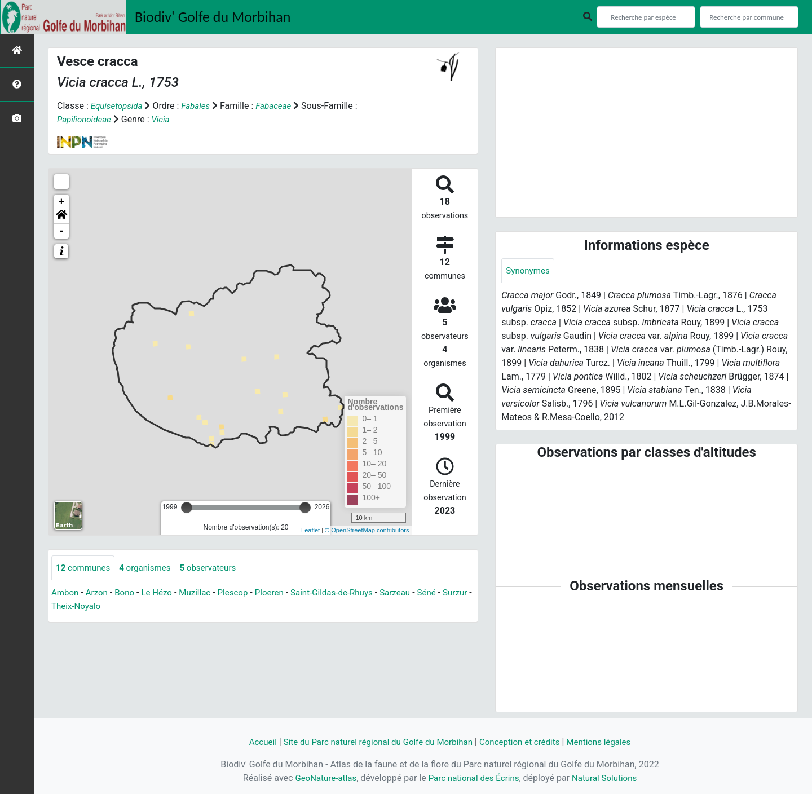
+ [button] (62, 202)
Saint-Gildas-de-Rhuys (346, 593)
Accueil (252, 741)
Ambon (65, 593)
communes (84, 568)
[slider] (186, 507)
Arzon (99, 593)
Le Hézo (161, 593)
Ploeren (280, 593)
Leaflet (310, 530)
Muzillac (201, 593)
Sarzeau (413, 593)
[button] (61, 216)
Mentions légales (607, 741)
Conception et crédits (524, 741)
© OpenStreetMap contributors (367, 530)
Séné (446, 593)
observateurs (216, 568)
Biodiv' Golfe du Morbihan (213, 17)
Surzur (64, 607)
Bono (128, 593)
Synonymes (529, 271)
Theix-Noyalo (110, 607)
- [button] (62, 231)
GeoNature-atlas (321, 778)
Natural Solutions (609, 778)
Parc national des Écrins (473, 778)
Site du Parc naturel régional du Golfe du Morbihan (374, 741)
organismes (149, 568)
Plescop (242, 593)
